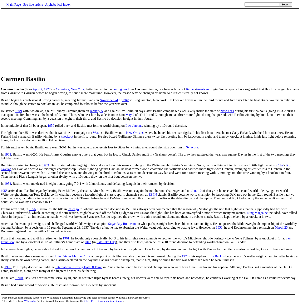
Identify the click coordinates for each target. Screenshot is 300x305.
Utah (88, 242)
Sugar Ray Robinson (122, 223)
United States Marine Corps (71, 256)
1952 (7, 154)
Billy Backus (216, 256)
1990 (7, 267)
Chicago (73, 209)
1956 (32, 209)
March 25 (281, 227)
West (96, 132)
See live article (33, 4)
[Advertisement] (36, 41)
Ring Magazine (257, 213)
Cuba (280, 165)
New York (227, 111)
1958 (219, 227)
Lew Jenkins (134, 125)
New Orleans (135, 132)
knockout (67, 136)
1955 (4, 190)
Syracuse (192, 147)
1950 (51, 125)
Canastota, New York (70, 89)
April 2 (37, 89)
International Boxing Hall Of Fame (78, 267)
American (202, 89)
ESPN (153, 194)
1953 (45, 165)
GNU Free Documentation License (103, 300)
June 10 (196, 190)
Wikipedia (30, 300)
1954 (7, 183)
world (126, 89)
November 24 (109, 100)
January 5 (96, 111)
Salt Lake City (106, 242)
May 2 (130, 114)
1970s (186, 256)
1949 (18, 111)
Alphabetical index (57, 4)
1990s (19, 278)
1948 (125, 100)
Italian (190, 89)
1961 (66, 238)
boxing (117, 89)
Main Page (13, 4)
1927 (47, 89)
